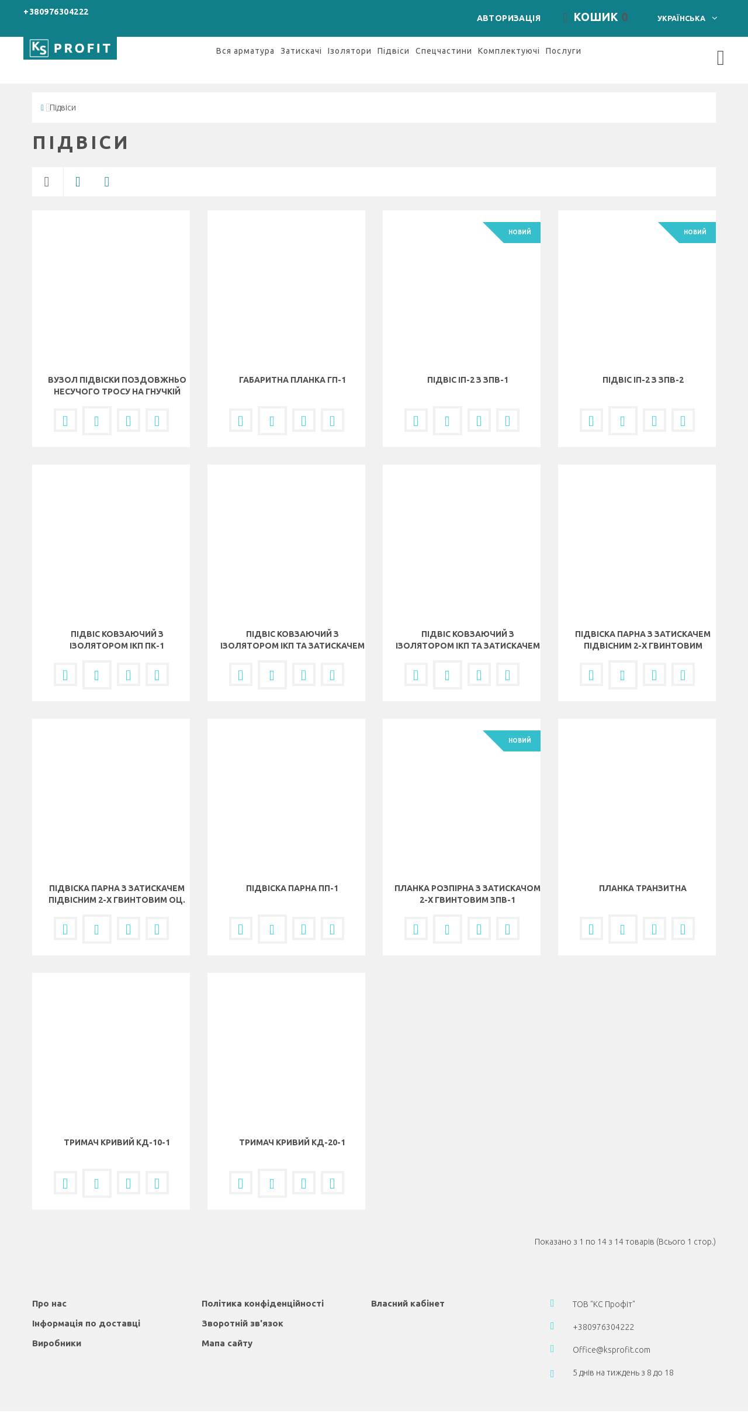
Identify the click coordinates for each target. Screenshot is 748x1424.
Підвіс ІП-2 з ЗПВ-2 (643, 367)
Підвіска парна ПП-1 (292, 876)
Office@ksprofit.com (611, 1337)
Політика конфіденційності (263, 1291)
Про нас (49, 1291)
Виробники (56, 1331)
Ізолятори (350, 38)
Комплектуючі (509, 38)
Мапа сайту (227, 1331)
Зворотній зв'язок (242, 1311)
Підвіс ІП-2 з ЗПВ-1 (467, 367)
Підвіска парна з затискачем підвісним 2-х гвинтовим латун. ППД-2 (643, 633)
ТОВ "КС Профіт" (604, 1292)
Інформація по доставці (86, 1311)
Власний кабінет (408, 1291)
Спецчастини (443, 38)
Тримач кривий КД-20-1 (292, 1130)
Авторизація (531, 11)
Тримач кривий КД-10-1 (117, 1130)
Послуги (563, 38)
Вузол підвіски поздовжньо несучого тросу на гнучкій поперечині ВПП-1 (117, 379)
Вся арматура (245, 38)
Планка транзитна (643, 876)
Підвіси (394, 38)
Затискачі (301, 38)
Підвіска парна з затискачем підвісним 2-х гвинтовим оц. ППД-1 (117, 887)
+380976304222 (56, 11)
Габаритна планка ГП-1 (292, 367)
